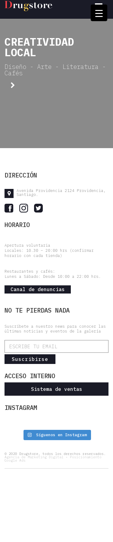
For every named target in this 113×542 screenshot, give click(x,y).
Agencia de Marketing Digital (34, 457)
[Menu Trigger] (99, 13)
